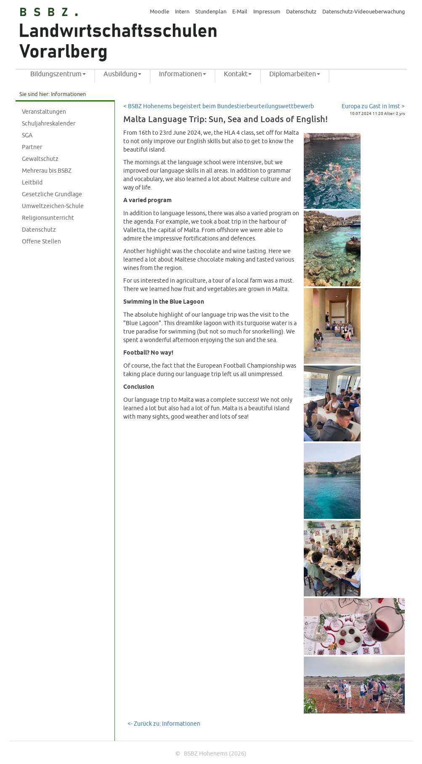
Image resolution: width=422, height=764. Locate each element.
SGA (27, 135)
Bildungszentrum (58, 74)
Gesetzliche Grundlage (52, 194)
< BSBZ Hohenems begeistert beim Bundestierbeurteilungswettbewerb (218, 106)
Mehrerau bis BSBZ (47, 171)
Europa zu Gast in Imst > (373, 106)
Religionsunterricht (48, 218)
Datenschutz (301, 12)
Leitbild (32, 182)
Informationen (182, 74)
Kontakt (238, 74)
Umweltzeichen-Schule (53, 206)
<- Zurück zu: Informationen (163, 724)
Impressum (266, 12)
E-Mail (239, 12)
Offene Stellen (41, 241)
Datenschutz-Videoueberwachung (363, 12)
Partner (32, 147)
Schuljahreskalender (48, 123)
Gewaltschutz (40, 159)
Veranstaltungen (44, 112)
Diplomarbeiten (294, 74)
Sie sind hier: (34, 94)
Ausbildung (122, 74)
